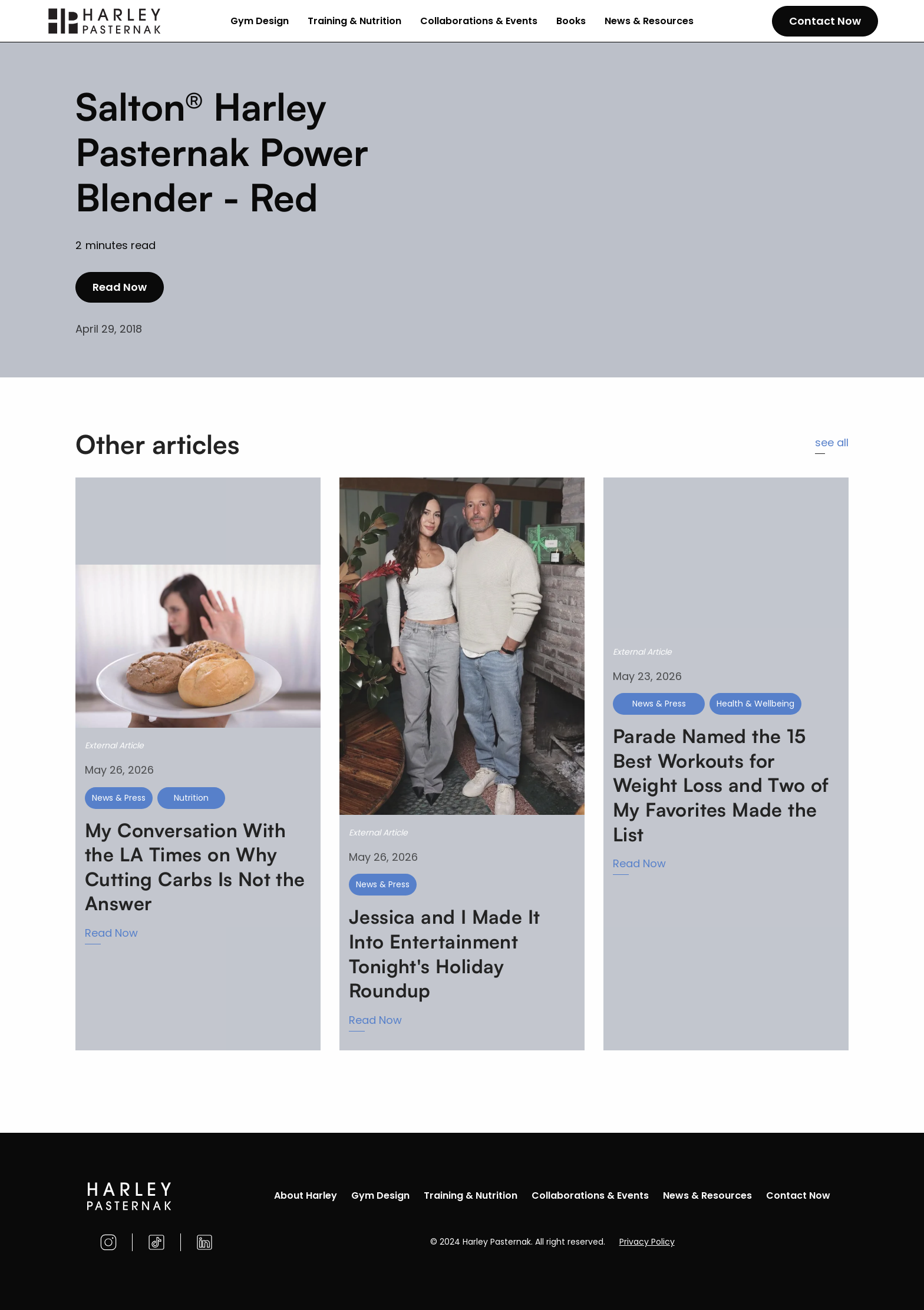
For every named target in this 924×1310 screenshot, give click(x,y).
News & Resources (649, 21)
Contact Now (825, 21)
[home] (105, 21)
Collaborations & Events (478, 21)
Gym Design (259, 21)
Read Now (120, 287)
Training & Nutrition (354, 21)
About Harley (305, 1195)
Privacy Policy (647, 1242)
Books (571, 21)
